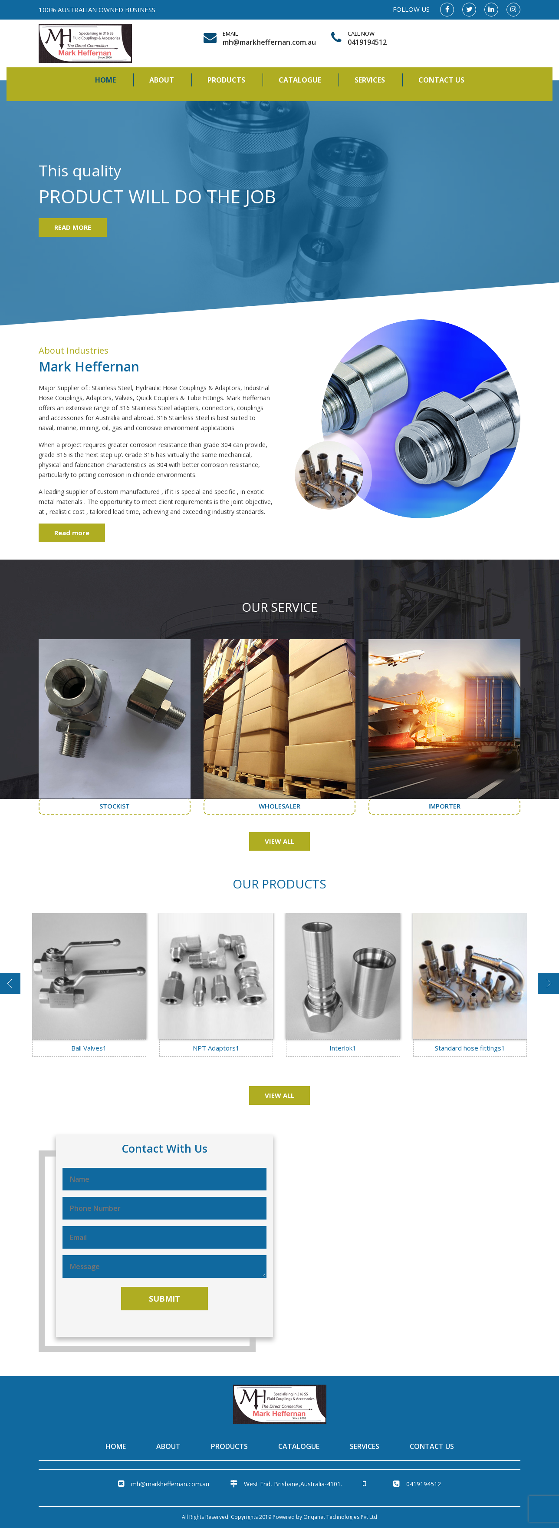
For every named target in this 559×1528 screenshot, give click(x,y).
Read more (71, 532)
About (161, 80)
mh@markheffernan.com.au (267, 42)
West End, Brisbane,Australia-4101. (286, 1484)
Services (370, 80)
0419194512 (367, 42)
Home (105, 80)
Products (226, 80)
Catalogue (300, 80)
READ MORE (72, 227)
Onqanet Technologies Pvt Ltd (340, 1517)
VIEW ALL (279, 841)
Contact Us (441, 80)
